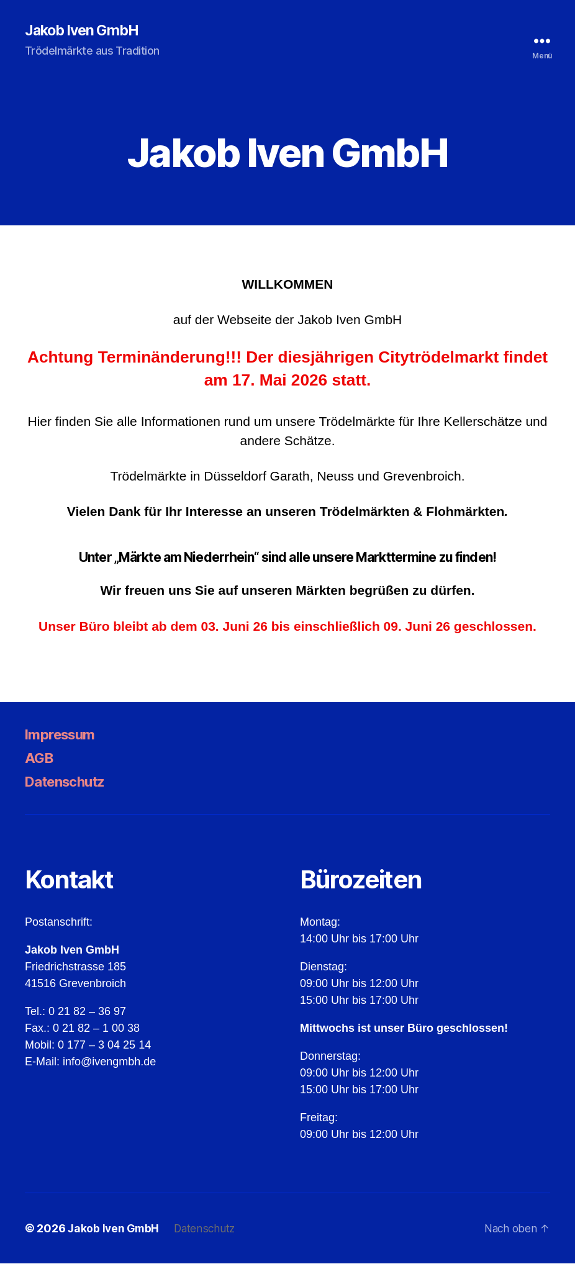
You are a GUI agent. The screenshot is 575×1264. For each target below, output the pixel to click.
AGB (40, 758)
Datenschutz (69, 782)
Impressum (63, 735)
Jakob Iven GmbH (85, 31)
